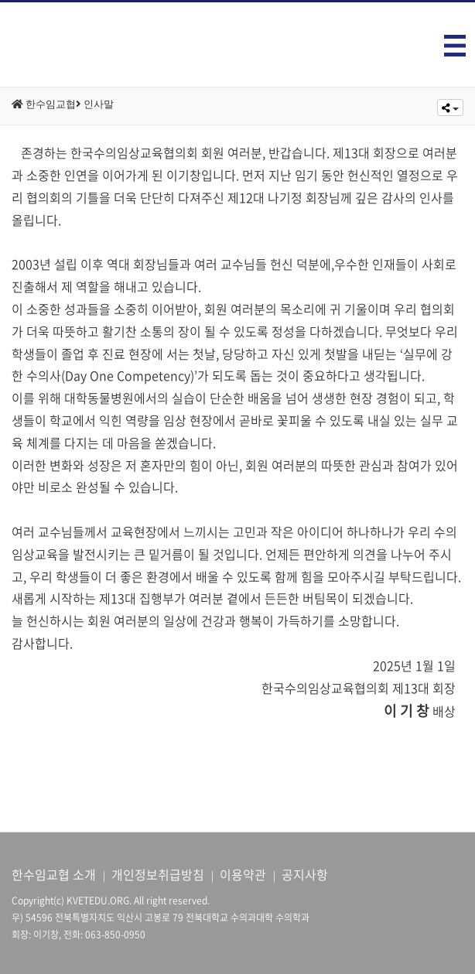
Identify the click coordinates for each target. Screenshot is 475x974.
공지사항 (305, 874)
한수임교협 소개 (54, 874)
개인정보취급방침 (157, 874)
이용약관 (243, 874)
